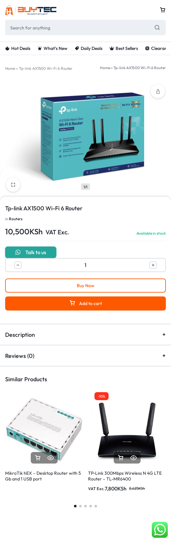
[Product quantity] (85, 265)
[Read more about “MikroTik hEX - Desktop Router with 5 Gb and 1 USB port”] (38, 458)
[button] (121, 458)
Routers (15, 218)
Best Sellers (124, 48)
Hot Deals (17, 48)
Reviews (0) (85, 355)
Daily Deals (88, 48)
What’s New (52, 48)
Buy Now (85, 285)
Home (10, 68)
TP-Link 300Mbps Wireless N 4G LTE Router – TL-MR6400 (125, 476)
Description (85, 334)
